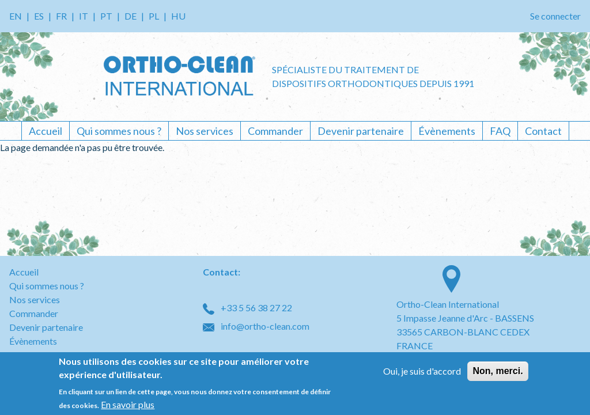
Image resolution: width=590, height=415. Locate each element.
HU (178, 15)
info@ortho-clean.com (256, 325)
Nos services (204, 130)
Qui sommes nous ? (119, 130)
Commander (275, 130)
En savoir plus (127, 404)
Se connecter (555, 15)
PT (106, 15)
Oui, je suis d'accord (422, 370)
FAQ (500, 130)
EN (15, 15)
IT (83, 15)
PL (154, 15)
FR (61, 15)
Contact (543, 130)
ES (39, 15)
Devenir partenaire (360, 130)
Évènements (446, 130)
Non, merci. (497, 371)
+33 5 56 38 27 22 (247, 307)
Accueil (45, 130)
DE (130, 15)
